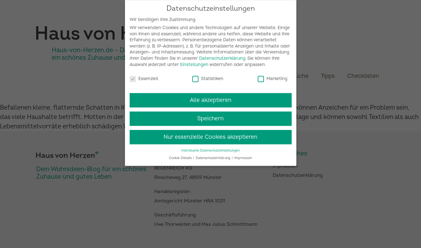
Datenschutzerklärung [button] (213, 156)
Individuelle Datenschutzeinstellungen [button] (210, 148)
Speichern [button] (210, 116)
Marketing (272, 76)
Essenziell (144, 76)
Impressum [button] (243, 156)
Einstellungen (194, 62)
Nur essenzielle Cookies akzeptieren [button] (210, 134)
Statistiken (207, 76)
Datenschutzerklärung (222, 56)
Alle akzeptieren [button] (211, 98)
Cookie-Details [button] (181, 156)
